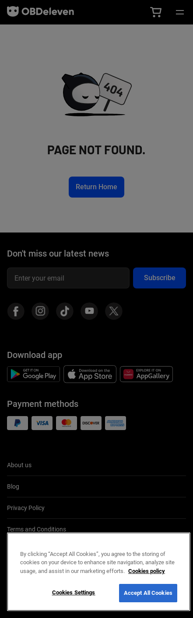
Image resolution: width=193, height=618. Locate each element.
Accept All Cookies (148, 593)
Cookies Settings (73, 592)
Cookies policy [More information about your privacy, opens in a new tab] (146, 571)
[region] (98, 571)
